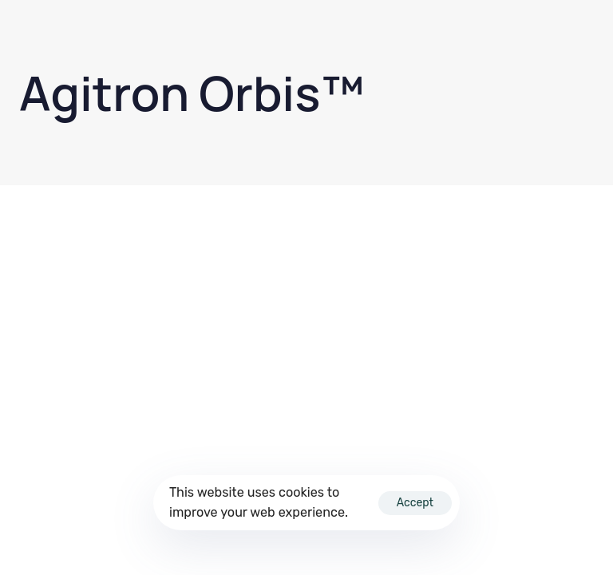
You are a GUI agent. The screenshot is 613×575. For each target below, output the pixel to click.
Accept (415, 503)
